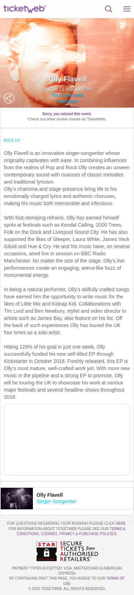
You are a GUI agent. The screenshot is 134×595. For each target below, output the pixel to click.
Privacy (67, 534)
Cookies (49, 534)
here (121, 523)
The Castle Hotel (67, 95)
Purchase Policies (97, 534)
